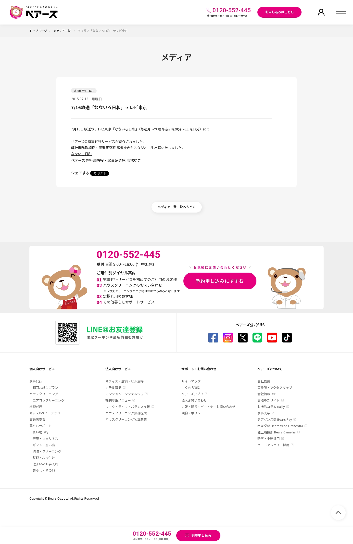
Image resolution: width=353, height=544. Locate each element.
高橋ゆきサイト (268, 400)
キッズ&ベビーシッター (46, 413)
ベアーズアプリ (192, 394)
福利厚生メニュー (118, 400)
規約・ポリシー (192, 413)
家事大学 (263, 413)
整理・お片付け (44, 457)
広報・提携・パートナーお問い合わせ (208, 406)
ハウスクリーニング (43, 394)
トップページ (38, 30)
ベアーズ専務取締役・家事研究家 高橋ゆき (106, 160)
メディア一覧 (62, 30)
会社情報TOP (266, 394)
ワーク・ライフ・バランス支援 (127, 406)
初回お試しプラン (45, 387)
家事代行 (35, 381)
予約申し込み (201, 535)
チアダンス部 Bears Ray (274, 419)
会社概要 (263, 381)
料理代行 (35, 406)
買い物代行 (41, 432)
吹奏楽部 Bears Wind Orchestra (280, 425)
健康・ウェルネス (45, 438)
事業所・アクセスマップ (274, 387)
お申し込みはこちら (279, 12)
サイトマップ (191, 381)
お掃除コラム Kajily (271, 406)
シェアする (80, 172)
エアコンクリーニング (48, 400)
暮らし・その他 (44, 470)
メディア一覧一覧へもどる (177, 206)
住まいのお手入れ (45, 464)
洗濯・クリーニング (47, 451)
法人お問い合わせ (194, 400)
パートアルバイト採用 (273, 445)
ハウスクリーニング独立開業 (126, 419)
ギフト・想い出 (44, 445)
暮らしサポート (40, 425)
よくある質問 (191, 387)
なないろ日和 (81, 153)
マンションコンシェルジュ (124, 394)
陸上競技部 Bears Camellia (276, 432)
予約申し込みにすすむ (220, 281)
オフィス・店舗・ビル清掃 (124, 381)
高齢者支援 (37, 419)
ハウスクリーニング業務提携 (126, 413)
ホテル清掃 (113, 387)
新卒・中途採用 (268, 438)
